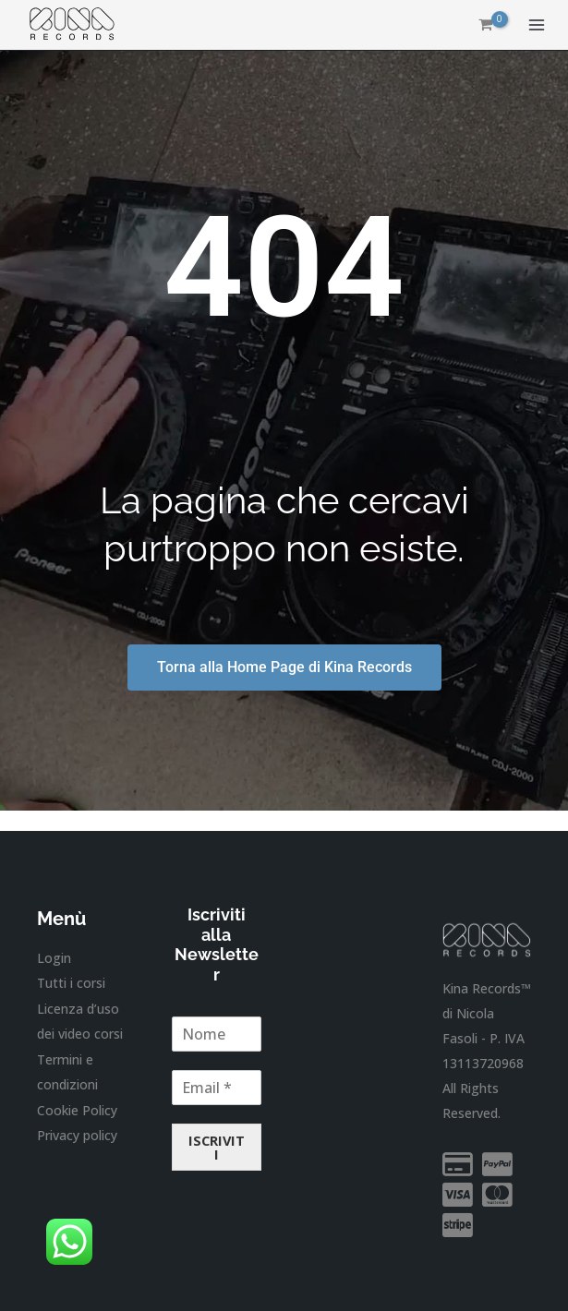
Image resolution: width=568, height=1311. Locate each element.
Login (54, 958)
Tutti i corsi (71, 983)
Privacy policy (77, 1133)
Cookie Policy (77, 1107)
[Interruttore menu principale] (536, 25)
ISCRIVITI (216, 1147)
